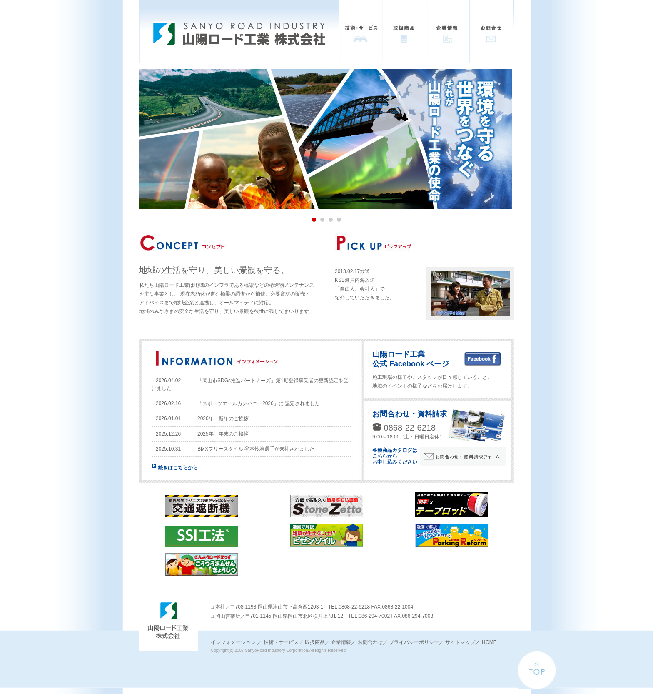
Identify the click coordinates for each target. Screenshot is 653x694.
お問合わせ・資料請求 (409, 414)
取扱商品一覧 (404, 31)
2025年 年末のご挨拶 (223, 434)
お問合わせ (370, 642)
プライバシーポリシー (414, 642)
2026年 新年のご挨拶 (223, 418)
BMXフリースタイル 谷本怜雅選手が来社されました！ (258, 449)
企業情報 (448, 31)
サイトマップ (460, 642)
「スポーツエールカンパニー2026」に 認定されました (258, 403)
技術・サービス (360, 31)
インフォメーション (233, 642)
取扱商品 (315, 642)
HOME (489, 642)
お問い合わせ (491, 31)
